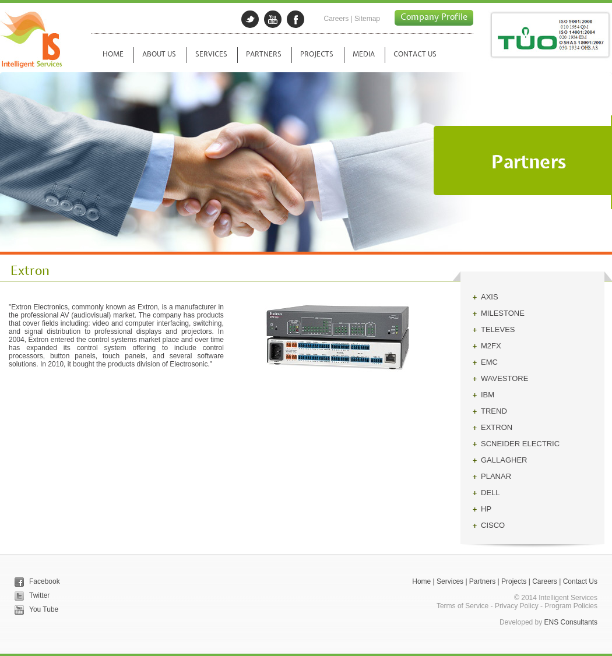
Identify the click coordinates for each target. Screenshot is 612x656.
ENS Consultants (570, 622)
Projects (513, 581)
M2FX (491, 345)
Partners (482, 581)
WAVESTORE (504, 378)
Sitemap (367, 19)
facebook (295, 19)
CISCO (493, 525)
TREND (494, 411)
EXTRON (496, 427)
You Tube (43, 609)
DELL (490, 492)
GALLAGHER (504, 460)
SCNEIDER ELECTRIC (520, 443)
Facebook (44, 581)
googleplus (273, 19)
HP (486, 509)
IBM (487, 394)
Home (421, 581)
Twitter (39, 595)
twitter (250, 19)
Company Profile (433, 17)
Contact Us (580, 581)
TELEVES (498, 329)
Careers (336, 19)
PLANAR (496, 476)
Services (450, 581)
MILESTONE (503, 313)
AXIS (489, 296)
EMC (489, 362)
